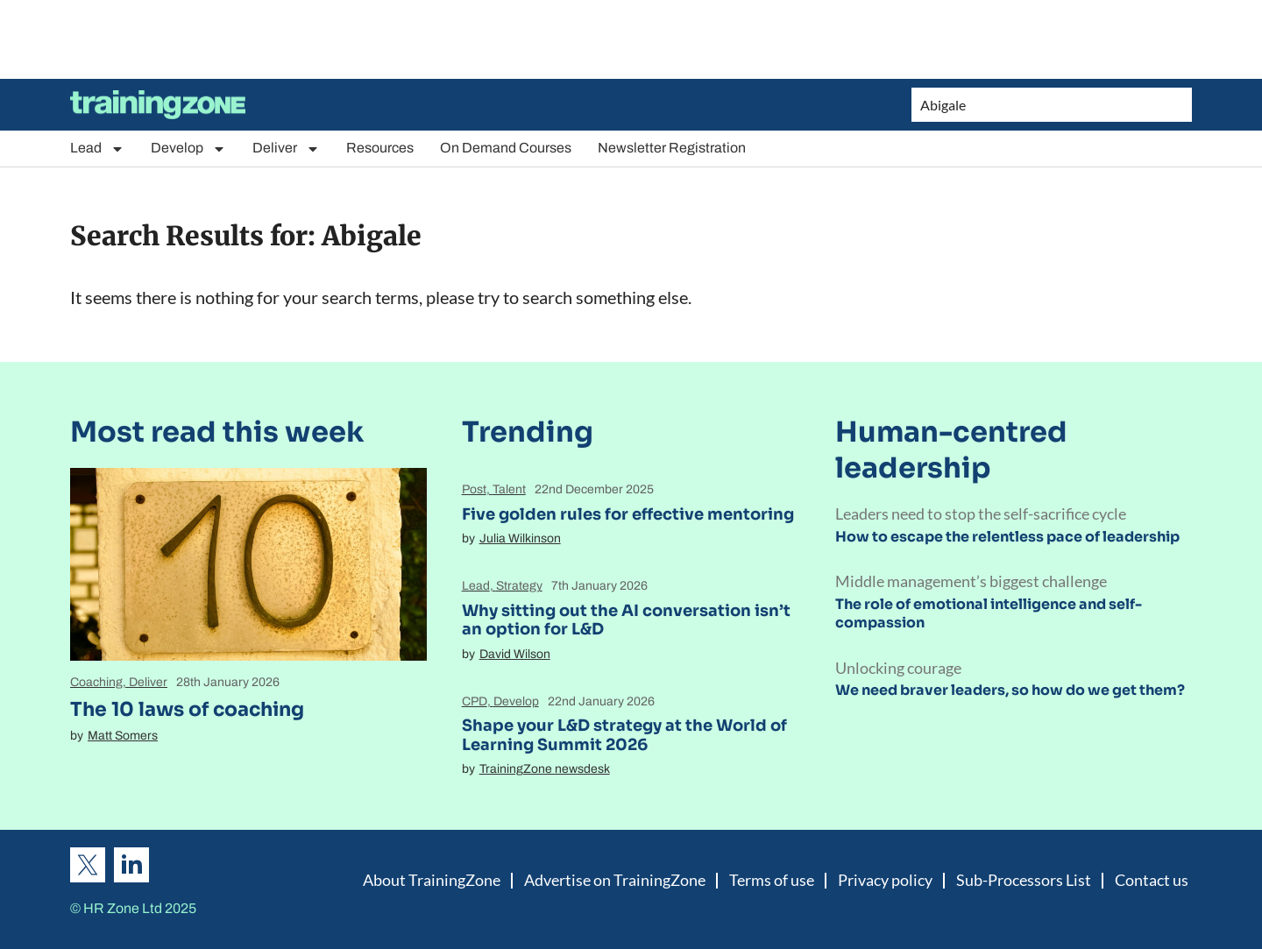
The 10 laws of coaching (187, 709)
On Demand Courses (505, 147)
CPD (474, 701)
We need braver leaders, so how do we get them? (1010, 690)
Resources (380, 147)
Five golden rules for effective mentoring (628, 514)
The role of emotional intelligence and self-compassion (988, 613)
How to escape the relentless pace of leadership (1007, 537)
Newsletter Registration (672, 147)
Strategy (519, 585)
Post (474, 489)
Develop (188, 148)
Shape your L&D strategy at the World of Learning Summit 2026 (624, 735)
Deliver (286, 148)
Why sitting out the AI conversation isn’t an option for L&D (626, 620)
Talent (509, 489)
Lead (97, 148)
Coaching (96, 682)
